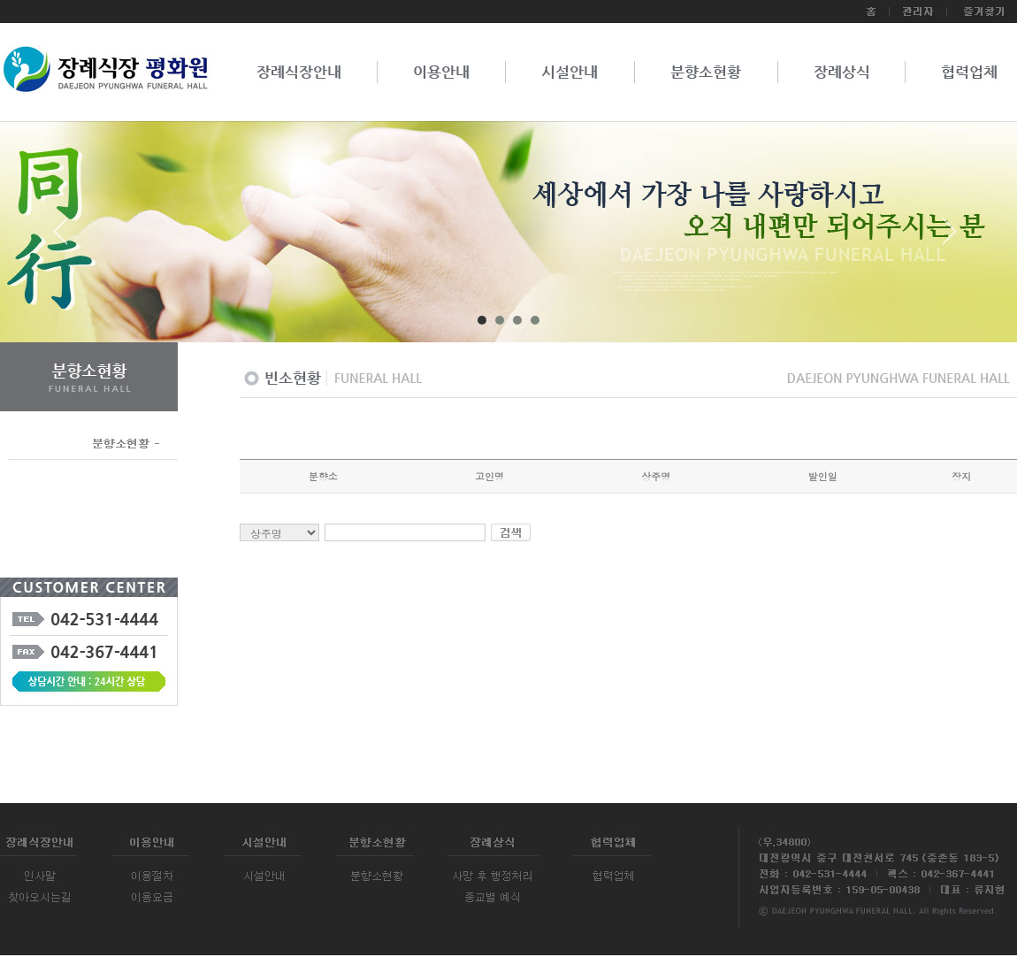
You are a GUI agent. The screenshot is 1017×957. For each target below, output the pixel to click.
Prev (67, 238)
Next (950, 238)
